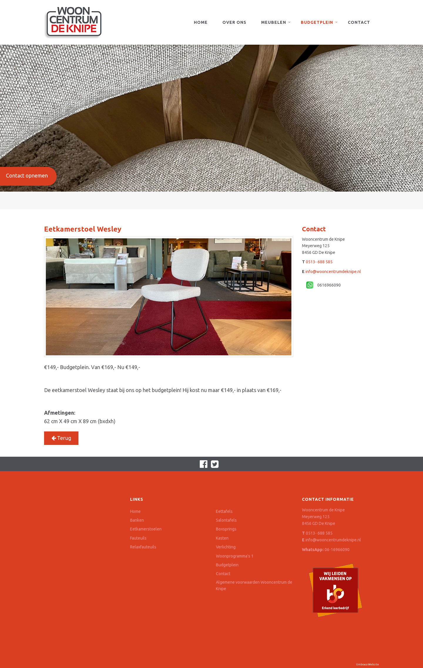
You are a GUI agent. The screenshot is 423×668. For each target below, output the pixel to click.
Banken (137, 520)
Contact (359, 22)
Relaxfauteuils (143, 547)
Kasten (222, 538)
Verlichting (226, 547)
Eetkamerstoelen (146, 529)
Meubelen (273, 22)
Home (201, 22)
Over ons (234, 22)
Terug (61, 438)
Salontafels (226, 520)
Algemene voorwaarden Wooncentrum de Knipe (254, 585)
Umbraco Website (367, 664)
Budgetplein (317, 22)
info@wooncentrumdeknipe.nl (333, 271)
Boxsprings (226, 529)
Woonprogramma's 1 (235, 556)
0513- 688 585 (319, 262)
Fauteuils (138, 538)
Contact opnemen (27, 175)
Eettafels (224, 511)
